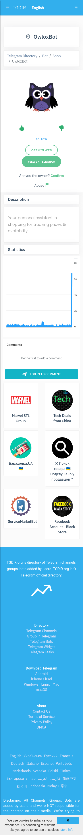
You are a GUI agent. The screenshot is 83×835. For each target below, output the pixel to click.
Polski (53, 771)
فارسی (55, 778)
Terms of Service (41, 716)
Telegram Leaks (41, 652)
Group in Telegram (41, 636)
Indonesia (37, 786)
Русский (51, 756)
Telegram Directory (22, 56)
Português (64, 763)
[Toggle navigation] (76, 8)
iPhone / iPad (41, 679)
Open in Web (41, 150)
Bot (45, 56)
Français (66, 756)
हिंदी (64, 786)
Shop (57, 56)
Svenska (39, 771)
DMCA (41, 727)
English (15, 756)
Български (15, 778)
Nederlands (21, 771)
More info (66, 829)
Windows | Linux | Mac (41, 684)
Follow (41, 139)
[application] (41, 295)
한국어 (21, 786)
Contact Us (41, 711)
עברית (31, 778)
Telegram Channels (41, 631)
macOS (41, 689)
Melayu (53, 786)
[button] (75, 258)
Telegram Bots (41, 641)
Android (41, 673)
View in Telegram (41, 162)
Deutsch (17, 763)
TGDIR (19, 8)
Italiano (32, 763)
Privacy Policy (41, 722)
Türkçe (65, 771)
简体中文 (69, 778)
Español (47, 763)
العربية (43, 778)
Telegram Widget (41, 647)
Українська (32, 756)
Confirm (57, 175)
